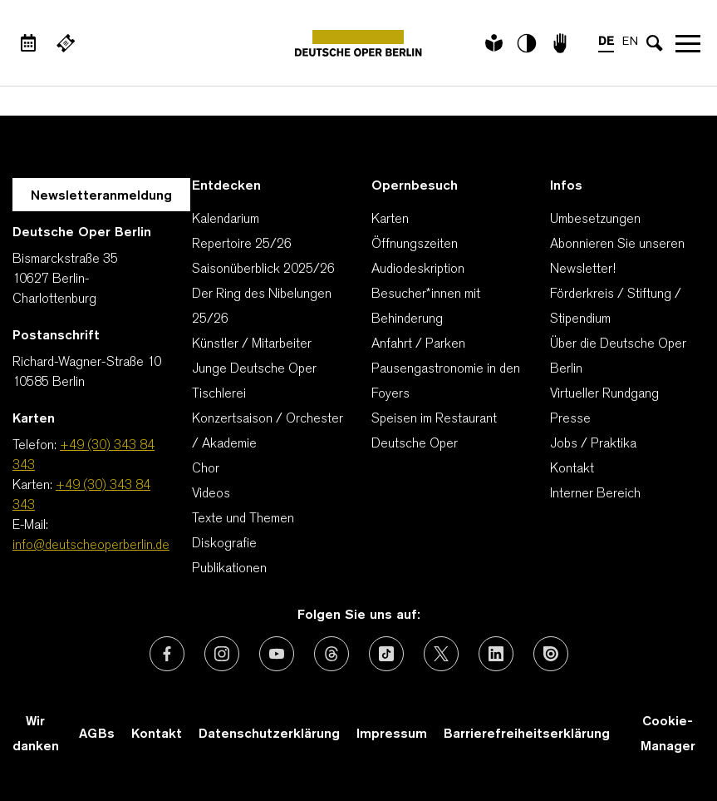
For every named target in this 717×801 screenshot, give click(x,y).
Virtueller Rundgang (604, 394)
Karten (390, 219)
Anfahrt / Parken (418, 344)
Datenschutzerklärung (269, 734)
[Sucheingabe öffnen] (654, 43)
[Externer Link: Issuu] (550, 653)
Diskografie (224, 544)
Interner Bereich (595, 494)
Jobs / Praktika (593, 444)
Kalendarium (225, 219)
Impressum (391, 734)
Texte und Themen (243, 519)
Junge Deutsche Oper (254, 369)
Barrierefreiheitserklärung (527, 734)
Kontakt (572, 469)
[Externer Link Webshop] (65, 43)
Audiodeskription (417, 269)
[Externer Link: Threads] (331, 653)
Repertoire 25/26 (242, 244)
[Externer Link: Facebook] (167, 653)
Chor (205, 469)
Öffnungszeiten (414, 244)
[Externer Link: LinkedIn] (496, 653)
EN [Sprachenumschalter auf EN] (630, 42)
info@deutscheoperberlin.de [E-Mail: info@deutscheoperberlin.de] (90, 545)
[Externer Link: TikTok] (386, 653)
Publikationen (229, 569)
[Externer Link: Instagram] (221, 653)
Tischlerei (219, 394)
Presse (570, 419)
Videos (211, 494)
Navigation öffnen (687, 43)
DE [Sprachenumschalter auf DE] (606, 42)
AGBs (97, 734)
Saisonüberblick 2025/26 (263, 269)
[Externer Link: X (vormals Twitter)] (441, 653)
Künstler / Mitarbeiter (252, 344)
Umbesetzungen (595, 219)
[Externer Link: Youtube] (276, 653)
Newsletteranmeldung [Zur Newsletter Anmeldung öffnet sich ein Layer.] (101, 196)
